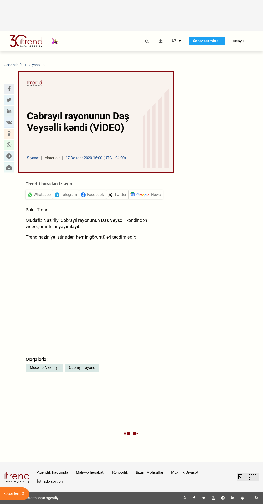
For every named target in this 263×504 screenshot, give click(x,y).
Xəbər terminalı (207, 40)
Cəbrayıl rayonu (82, 367)
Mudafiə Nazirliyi (44, 367)
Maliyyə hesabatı (90, 472)
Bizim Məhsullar (149, 472)
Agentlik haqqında (52, 472)
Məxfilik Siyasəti (185, 472)
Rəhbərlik (120, 472)
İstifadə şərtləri (50, 481)
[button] (9, 88)
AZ (174, 41)
